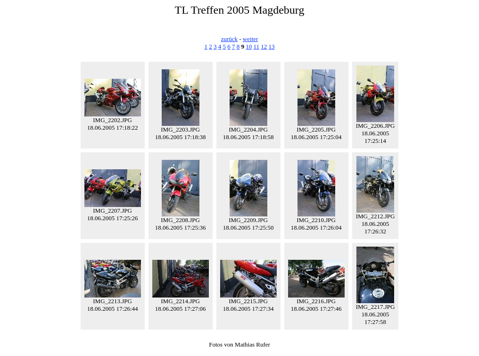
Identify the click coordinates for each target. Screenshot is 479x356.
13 (272, 46)
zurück (229, 38)
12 (264, 46)
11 (256, 46)
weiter (250, 38)
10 (249, 46)
